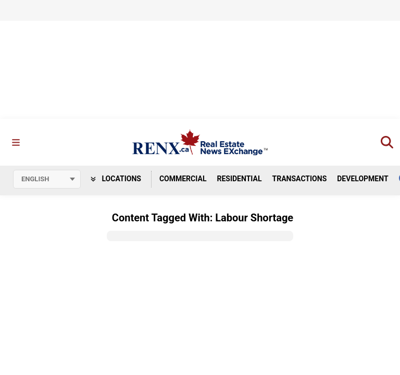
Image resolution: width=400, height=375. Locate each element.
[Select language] (47, 179)
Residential (239, 178)
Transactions (299, 178)
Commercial (183, 178)
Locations (116, 178)
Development (362, 178)
